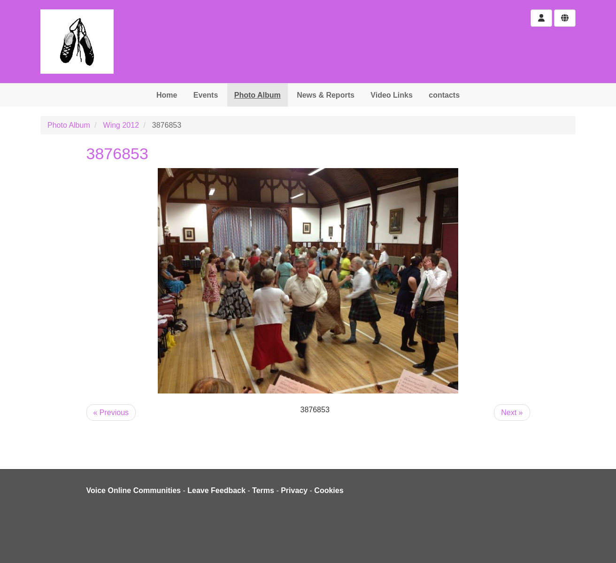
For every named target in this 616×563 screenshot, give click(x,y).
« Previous (111, 412)
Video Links (391, 95)
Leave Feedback (216, 490)
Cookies (328, 490)
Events (205, 95)
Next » (512, 412)
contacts (444, 95)
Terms (263, 490)
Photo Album (257, 95)
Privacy (294, 490)
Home (166, 95)
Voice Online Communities (133, 490)
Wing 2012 (121, 125)
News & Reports (325, 95)
